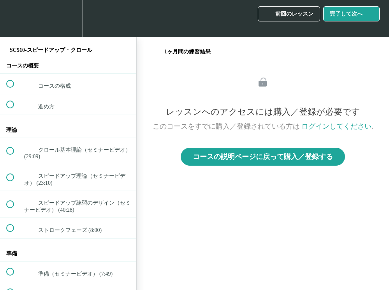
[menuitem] (68, 18)
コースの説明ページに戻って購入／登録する (263, 157)
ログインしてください (336, 126)
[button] (14, 18)
